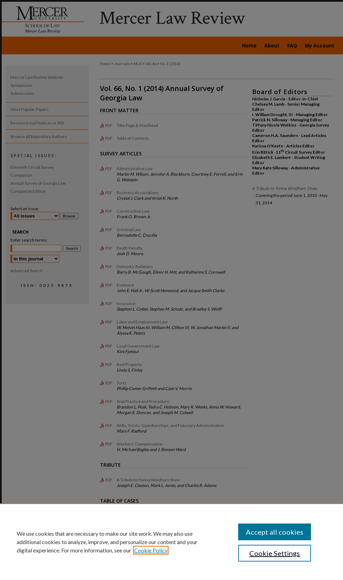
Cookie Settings (274, 553)
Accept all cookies (274, 532)
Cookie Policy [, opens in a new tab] (150, 550)
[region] (171, 541)
